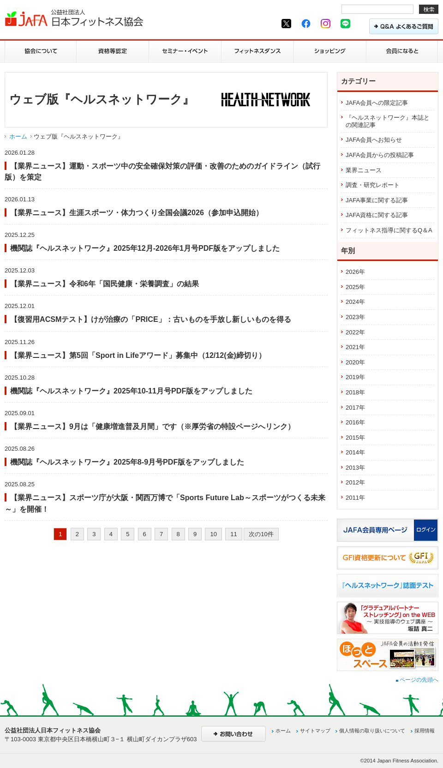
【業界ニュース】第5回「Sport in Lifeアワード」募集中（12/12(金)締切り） (138, 355)
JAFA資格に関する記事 (377, 215)
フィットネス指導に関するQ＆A (389, 230)
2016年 (355, 422)
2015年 (355, 437)
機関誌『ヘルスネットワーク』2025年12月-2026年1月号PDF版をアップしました (145, 248)
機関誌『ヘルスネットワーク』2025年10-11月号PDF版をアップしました (131, 391)
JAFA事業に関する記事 (377, 200)
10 (213, 534)
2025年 (355, 287)
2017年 (355, 407)
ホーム (18, 136)
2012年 (355, 482)
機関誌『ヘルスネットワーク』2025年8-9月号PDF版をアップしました (127, 462)
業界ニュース (364, 170)
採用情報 (424, 730)
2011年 (355, 497)
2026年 (355, 271)
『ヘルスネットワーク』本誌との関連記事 (388, 121)
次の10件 (261, 534)
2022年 (355, 332)
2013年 (355, 467)
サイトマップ (315, 730)
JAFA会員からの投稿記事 (380, 154)
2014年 (355, 452)
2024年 (355, 301)
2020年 (355, 362)
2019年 (355, 377)
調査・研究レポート (373, 184)
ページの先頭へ (417, 680)
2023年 (355, 317)
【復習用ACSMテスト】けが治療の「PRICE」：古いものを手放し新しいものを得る (150, 319)
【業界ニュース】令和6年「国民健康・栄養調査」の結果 (104, 283)
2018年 (355, 392)
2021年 (355, 347)
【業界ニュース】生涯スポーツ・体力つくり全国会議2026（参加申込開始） (136, 212)
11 (233, 534)
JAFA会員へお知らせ (374, 139)
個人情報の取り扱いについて (372, 730)
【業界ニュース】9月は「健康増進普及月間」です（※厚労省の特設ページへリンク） (152, 426)
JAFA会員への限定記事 (377, 102)
